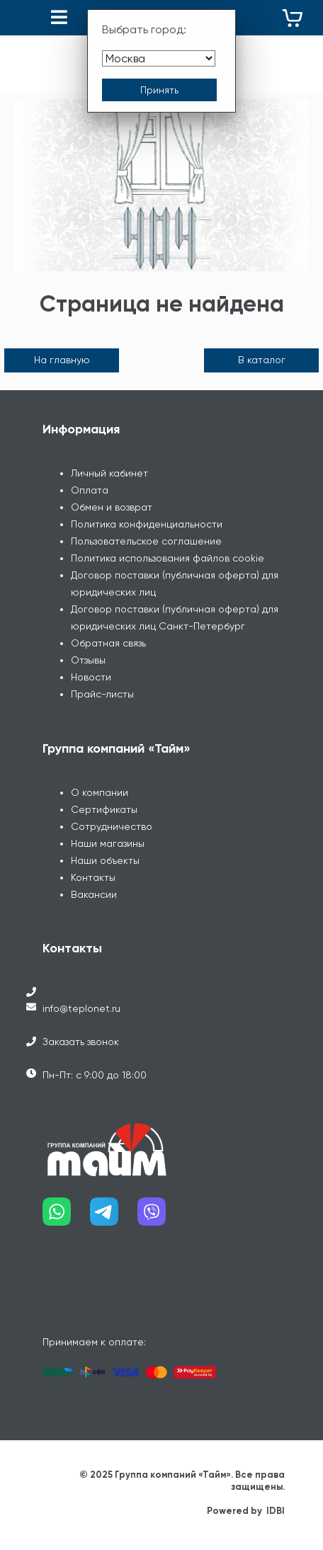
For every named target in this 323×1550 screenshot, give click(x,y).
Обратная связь (108, 643)
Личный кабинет (109, 473)
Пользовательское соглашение (146, 541)
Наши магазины (107, 843)
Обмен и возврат (111, 507)
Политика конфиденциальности (146, 524)
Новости (91, 677)
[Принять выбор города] (159, 90)
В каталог (261, 359)
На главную (62, 359)
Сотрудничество (111, 826)
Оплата (89, 490)
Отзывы (88, 660)
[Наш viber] (161, 1217)
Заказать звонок (80, 1041)
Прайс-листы (102, 694)
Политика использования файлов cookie (167, 558)
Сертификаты (104, 809)
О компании (99, 792)
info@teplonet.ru (81, 1008)
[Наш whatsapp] (66, 1217)
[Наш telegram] (113, 1217)
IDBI (275, 1510)
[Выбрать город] (158, 58)
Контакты (93, 877)
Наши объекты (105, 860)
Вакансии (94, 894)
